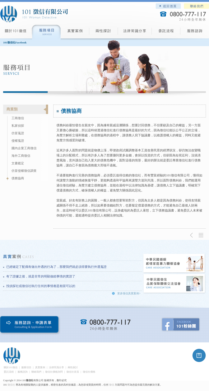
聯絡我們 (196, 6)
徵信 (111, 384)
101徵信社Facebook (15, 42)
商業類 (12, 109)
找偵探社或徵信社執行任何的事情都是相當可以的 (40, 286)
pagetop (199, 355)
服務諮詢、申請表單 (30, 325)
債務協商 (17, 178)
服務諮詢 (194, 32)
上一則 (191, 235)
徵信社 (11, 384)
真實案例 (75, 32)
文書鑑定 (17, 163)
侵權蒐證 (17, 140)
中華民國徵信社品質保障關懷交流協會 (174, 284)
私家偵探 (17, 125)
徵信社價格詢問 (54, 371)
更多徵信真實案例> (128, 293)
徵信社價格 (89, 371)
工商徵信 (17, 118)
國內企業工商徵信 (24, 148)
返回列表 (201, 235)
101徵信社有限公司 (34, 14)
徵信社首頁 (72, 371)
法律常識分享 (135, 32)
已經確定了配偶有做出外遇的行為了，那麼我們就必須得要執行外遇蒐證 (56, 266)
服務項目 (46, 32)
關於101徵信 (11, 367)
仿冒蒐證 (17, 133)
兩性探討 (103, 32)
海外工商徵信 (20, 155)
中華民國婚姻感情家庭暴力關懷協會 (174, 263)
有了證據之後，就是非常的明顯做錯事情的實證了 (40, 276)
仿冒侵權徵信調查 (24, 170)
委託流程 (166, 32)
